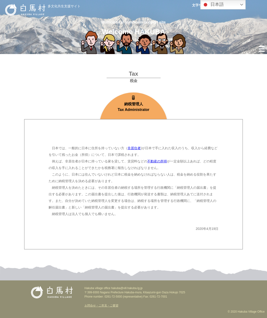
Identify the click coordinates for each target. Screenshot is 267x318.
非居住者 (134, 148)
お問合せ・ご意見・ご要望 (101, 305)
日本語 (213, 4)
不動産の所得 (157, 161)
